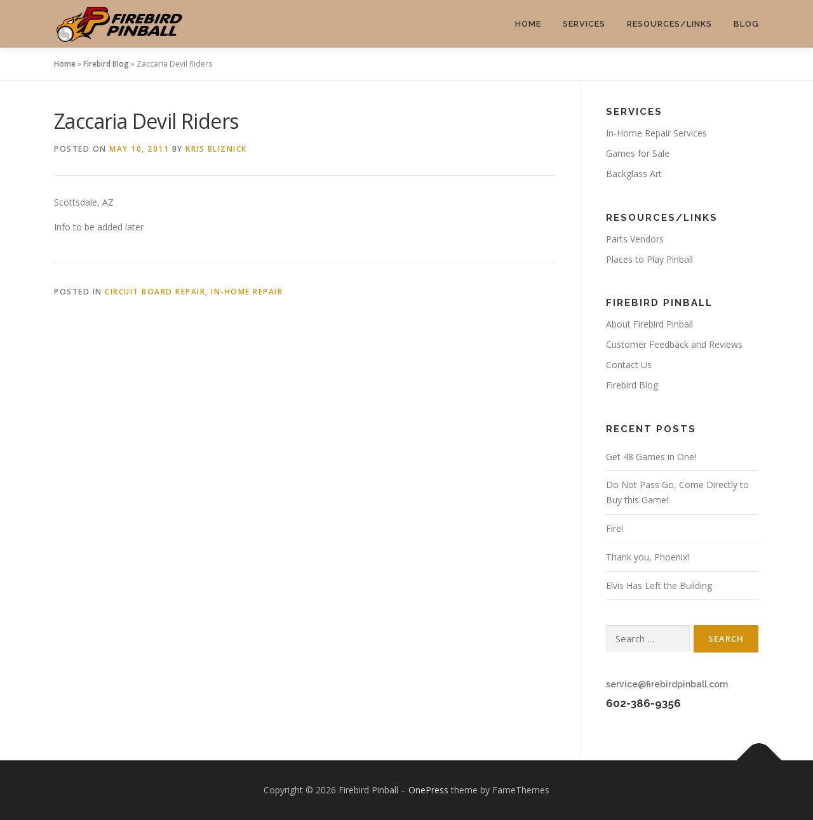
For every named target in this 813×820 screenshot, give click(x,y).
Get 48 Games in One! (651, 457)
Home (528, 24)
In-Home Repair (247, 291)
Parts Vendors (635, 239)
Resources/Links (669, 24)
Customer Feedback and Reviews (674, 344)
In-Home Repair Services (656, 133)
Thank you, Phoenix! (647, 557)
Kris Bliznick (216, 148)
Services (584, 24)
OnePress (428, 790)
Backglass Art (634, 174)
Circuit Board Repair (155, 291)
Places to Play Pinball (649, 259)
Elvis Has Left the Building (659, 585)
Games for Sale (637, 153)
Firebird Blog (106, 63)
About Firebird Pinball (649, 324)
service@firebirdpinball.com (667, 684)
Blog (746, 24)
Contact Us (629, 365)
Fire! (614, 528)
